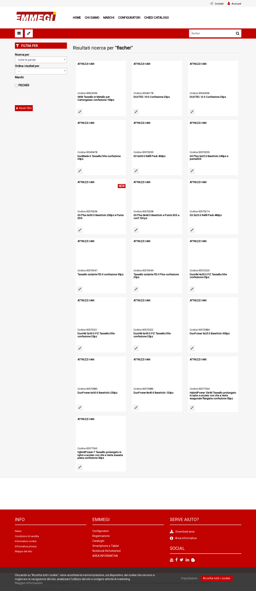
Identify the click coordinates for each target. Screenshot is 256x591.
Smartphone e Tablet (105, 545)
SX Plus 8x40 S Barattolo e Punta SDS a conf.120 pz (155, 216)
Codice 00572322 (143, 329)
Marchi (108, 17)
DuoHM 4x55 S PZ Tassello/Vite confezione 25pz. (208, 276)
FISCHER (23, 85)
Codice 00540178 (143, 93)
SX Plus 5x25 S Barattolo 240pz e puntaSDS (208, 157)
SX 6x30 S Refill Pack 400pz (149, 156)
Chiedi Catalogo (156, 17)
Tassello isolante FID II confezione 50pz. (100, 274)
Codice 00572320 (200, 270)
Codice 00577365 (87, 448)
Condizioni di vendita (27, 535)
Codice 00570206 (87, 211)
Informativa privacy (26, 545)
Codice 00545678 (87, 152)
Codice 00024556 (87, 93)
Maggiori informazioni (29, 583)
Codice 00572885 (87, 388)
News (18, 530)
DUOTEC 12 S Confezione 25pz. (208, 96)
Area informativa (186, 538)
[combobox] (41, 60)
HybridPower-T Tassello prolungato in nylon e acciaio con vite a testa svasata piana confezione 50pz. (99, 454)
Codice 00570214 (200, 211)
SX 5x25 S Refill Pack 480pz (205, 215)
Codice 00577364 (200, 388)
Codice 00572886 (143, 388)
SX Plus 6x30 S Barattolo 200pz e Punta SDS (99, 216)
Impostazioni (190, 578)
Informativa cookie (25, 541)
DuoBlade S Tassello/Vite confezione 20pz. (98, 157)
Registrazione (101, 535)
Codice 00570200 (143, 152)
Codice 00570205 (200, 152)
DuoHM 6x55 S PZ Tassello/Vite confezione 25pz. (151, 335)
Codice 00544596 (200, 93)
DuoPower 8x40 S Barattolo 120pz (152, 392)
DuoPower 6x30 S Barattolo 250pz (96, 392)
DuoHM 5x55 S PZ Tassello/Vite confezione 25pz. (95, 335)
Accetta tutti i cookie (216, 578)
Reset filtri (25, 108)
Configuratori (129, 17)
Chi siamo (92, 17)
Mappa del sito (23, 551)
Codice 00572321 (87, 329)
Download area (185, 531)
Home (77, 17)
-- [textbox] (19, 71)
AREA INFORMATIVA (105, 555)
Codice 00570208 (143, 211)
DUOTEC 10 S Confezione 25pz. (151, 96)
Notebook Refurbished (106, 550)
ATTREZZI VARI (85, 64)
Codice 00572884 (200, 329)
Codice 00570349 (143, 270)
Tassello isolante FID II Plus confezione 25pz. (155, 276)
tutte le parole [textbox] (27, 59)
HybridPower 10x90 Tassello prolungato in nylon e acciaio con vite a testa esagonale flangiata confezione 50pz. (212, 395)
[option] (31, 493)
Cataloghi (98, 540)
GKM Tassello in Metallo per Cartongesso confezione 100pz (95, 98)
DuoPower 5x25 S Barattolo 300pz (209, 333)
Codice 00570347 (87, 270)
